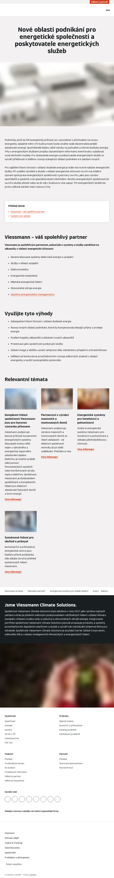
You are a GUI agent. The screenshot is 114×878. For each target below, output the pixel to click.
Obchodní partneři (36, 591)
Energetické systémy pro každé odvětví (69, 591)
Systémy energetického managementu (33, 294)
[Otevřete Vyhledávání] (101, 10)
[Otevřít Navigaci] (108, 10)
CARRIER (32, 875)
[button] (105, 591)
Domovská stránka (14, 591)
